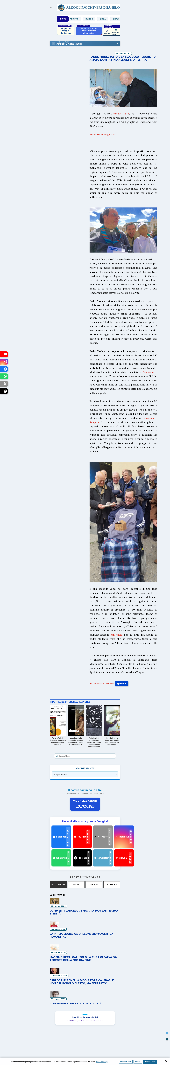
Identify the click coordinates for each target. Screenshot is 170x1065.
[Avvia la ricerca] (57, 756)
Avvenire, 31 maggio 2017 (103, 134)
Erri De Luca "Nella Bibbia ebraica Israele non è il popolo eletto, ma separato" (82, 982)
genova (121, 683)
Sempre (112, 884)
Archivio (78, 19)
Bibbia (107, 19)
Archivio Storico (85, 768)
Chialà (120, 19)
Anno (94, 884)
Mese (76, 884)
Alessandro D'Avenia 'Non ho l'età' (76, 1003)
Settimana (58, 884)
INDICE (63, 19)
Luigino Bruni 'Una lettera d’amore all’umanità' (88, 30)
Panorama (148, 372)
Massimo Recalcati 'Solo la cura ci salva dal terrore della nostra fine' (84, 959)
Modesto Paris (121, 113)
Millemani (116, 634)
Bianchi (93, 19)
